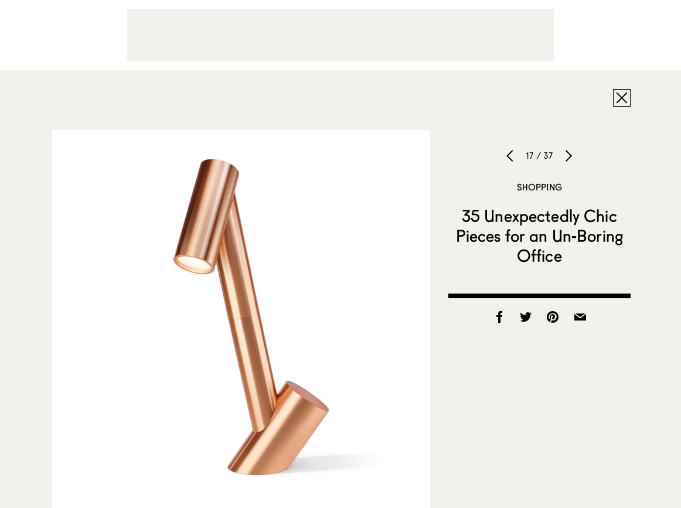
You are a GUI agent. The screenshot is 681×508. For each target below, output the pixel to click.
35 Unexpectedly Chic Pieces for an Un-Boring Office (539, 235)
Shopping (539, 187)
